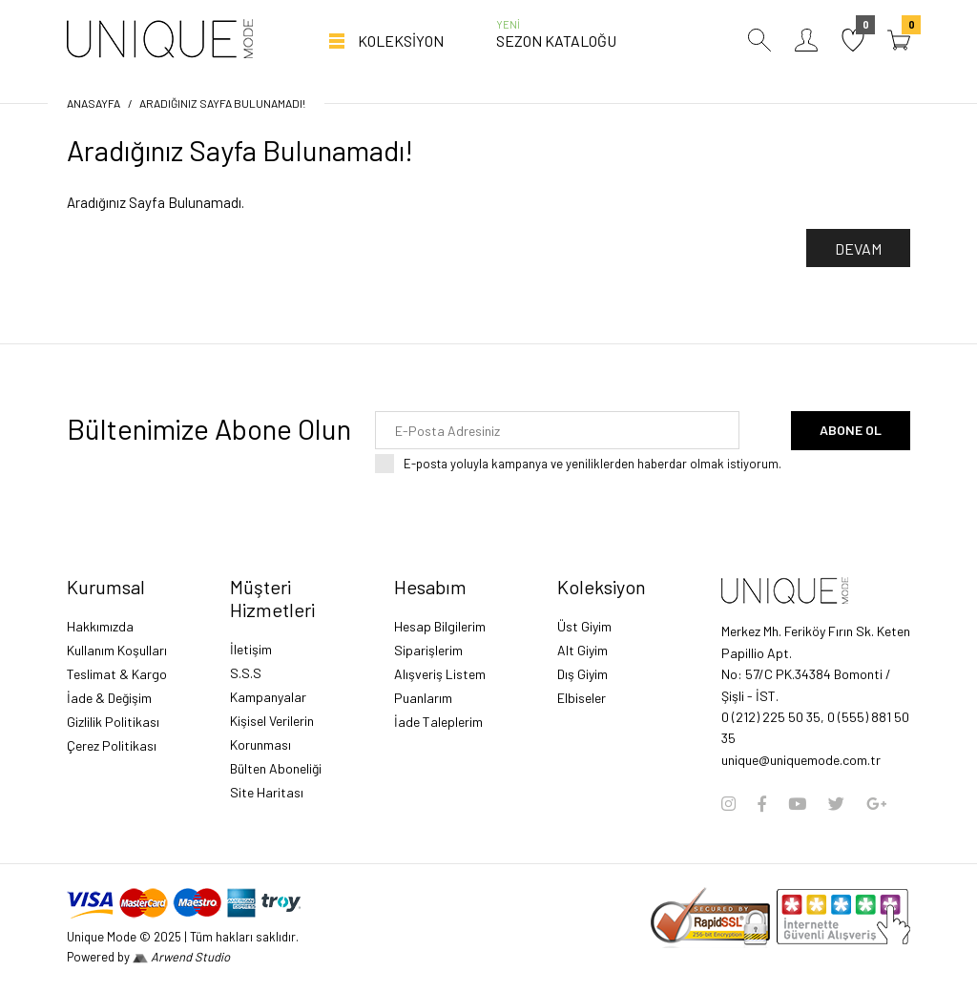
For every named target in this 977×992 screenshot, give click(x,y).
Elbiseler (581, 698)
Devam (858, 248)
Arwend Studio (181, 956)
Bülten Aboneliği (276, 768)
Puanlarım (423, 698)
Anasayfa (93, 103)
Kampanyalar (268, 697)
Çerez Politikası (111, 745)
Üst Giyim (584, 626)
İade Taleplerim (438, 721)
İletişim (251, 649)
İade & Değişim (109, 698)
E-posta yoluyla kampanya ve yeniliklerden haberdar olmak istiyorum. (592, 463)
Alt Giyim (582, 650)
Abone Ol (851, 430)
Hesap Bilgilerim (440, 626)
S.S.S (245, 673)
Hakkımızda (100, 626)
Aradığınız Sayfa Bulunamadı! (222, 103)
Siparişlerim (428, 650)
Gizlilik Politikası (113, 721)
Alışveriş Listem (440, 674)
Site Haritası (266, 792)
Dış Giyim (582, 674)
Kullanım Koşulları (117, 650)
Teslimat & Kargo (117, 674)
